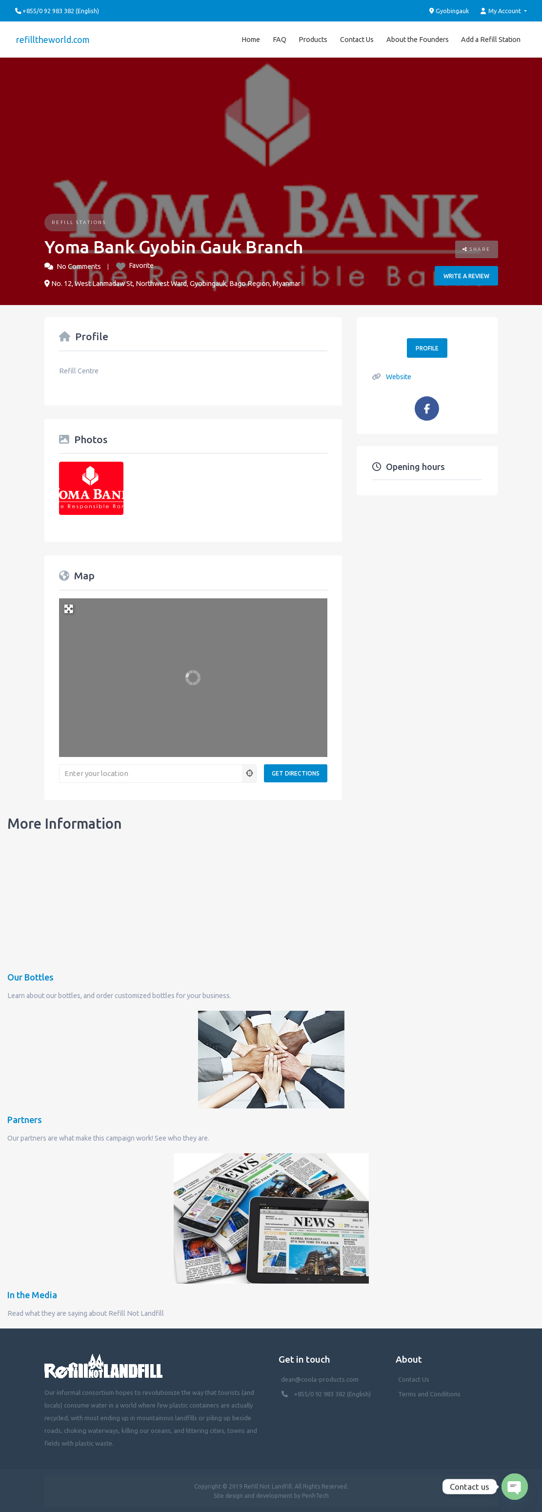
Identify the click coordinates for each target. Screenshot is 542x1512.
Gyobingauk (449, 10)
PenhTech (315, 1494)
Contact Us (357, 38)
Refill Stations (79, 221)
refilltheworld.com (52, 38)
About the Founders (417, 38)
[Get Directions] (295, 772)
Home (250, 38)
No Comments (79, 265)
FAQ (279, 38)
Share (476, 248)
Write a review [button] (466, 274)
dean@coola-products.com (320, 1377)
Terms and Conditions (429, 1392)
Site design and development (253, 1494)
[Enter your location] (151, 772)
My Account (501, 11)
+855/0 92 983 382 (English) (332, 1392)
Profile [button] (427, 347)
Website (398, 375)
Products (313, 38)
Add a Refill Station (491, 38)
